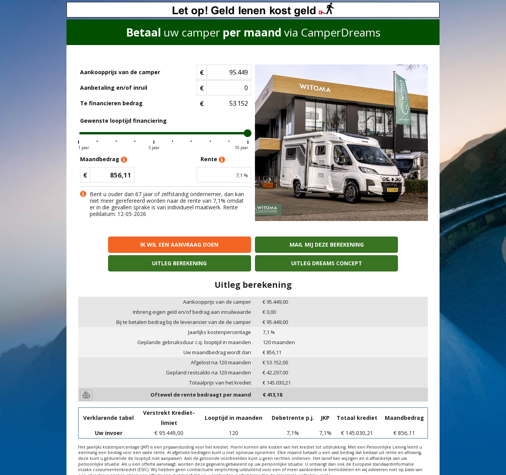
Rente (213, 159)
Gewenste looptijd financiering (123, 120)
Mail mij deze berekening (209, 244)
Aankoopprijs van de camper (120, 72)
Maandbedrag (103, 159)
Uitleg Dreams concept (385, 244)
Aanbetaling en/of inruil (113, 87)
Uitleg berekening (297, 244)
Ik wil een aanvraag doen (120, 244)
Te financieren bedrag (111, 103)
